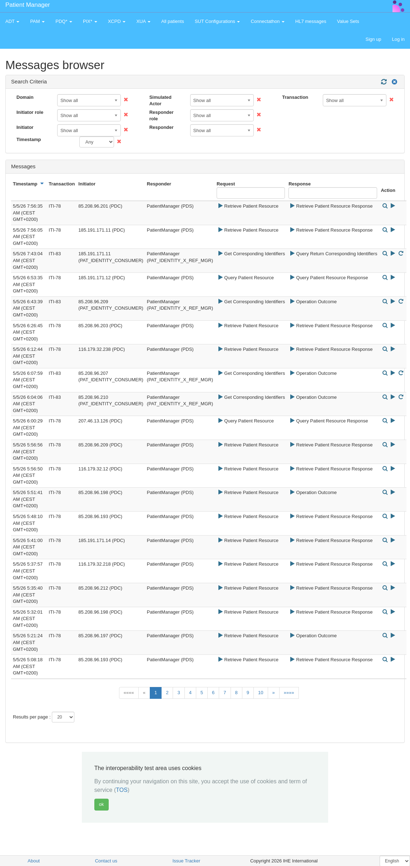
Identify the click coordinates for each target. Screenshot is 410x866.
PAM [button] (37, 21)
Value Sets (348, 21)
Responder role (161, 116)
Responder (161, 127)
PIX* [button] (90, 21)
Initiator (25, 127)
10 (260, 692)
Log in (398, 39)
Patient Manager (27, 4)
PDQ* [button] (63, 21)
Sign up (373, 39)
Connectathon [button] (268, 21)
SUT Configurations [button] (217, 21)
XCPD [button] (117, 21)
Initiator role (29, 112)
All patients (172, 21)
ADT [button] (12, 21)
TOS (122, 790)
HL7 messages (310, 21)
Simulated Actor (160, 101)
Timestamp (28, 139)
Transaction (295, 97)
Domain (25, 97)
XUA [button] (143, 21)
